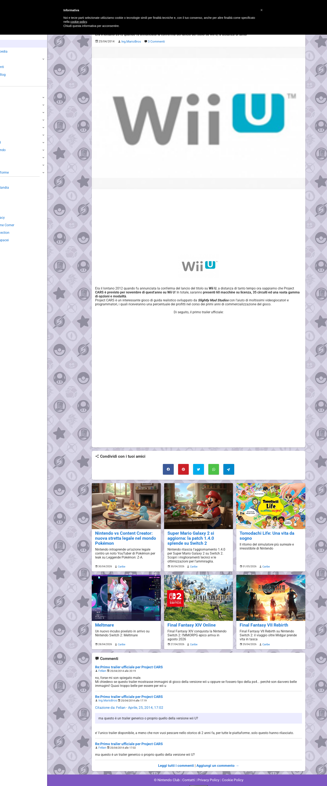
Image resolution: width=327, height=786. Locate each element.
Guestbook (11, 195)
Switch (8, 105)
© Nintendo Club (168, 771)
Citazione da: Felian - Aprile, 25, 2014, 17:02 (127, 700)
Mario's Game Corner (18, 225)
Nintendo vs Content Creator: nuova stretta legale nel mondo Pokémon (123, 536)
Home (10, 36)
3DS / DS (10, 120)
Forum (10, 82)
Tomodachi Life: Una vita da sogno (271, 531)
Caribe (121, 560)
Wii (5, 127)
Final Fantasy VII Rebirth (262, 618)
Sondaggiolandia (15, 188)
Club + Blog (14, 75)
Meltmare (103, 618)
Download (10, 203)
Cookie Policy (231, 771)
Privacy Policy (208, 771)
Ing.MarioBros (106, 693)
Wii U (7, 112)
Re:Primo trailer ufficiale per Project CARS (126, 660)
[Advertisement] (198, 221)
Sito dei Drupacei (15, 240)
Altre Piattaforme (16, 172)
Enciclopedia (15, 51)
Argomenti (13, 67)
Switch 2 (9, 97)
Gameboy (10, 157)
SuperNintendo (14, 150)
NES (6, 165)
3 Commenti (155, 41)
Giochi (10, 59)
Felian (102, 663)
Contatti (189, 771)
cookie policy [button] (78, 21)
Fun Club (9, 210)
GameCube (11, 135)
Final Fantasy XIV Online (189, 618)
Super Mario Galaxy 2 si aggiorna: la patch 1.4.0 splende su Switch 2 (198, 534)
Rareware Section (16, 233)
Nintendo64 (12, 142)
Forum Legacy (13, 218)
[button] (261, 10)
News (10, 44)
